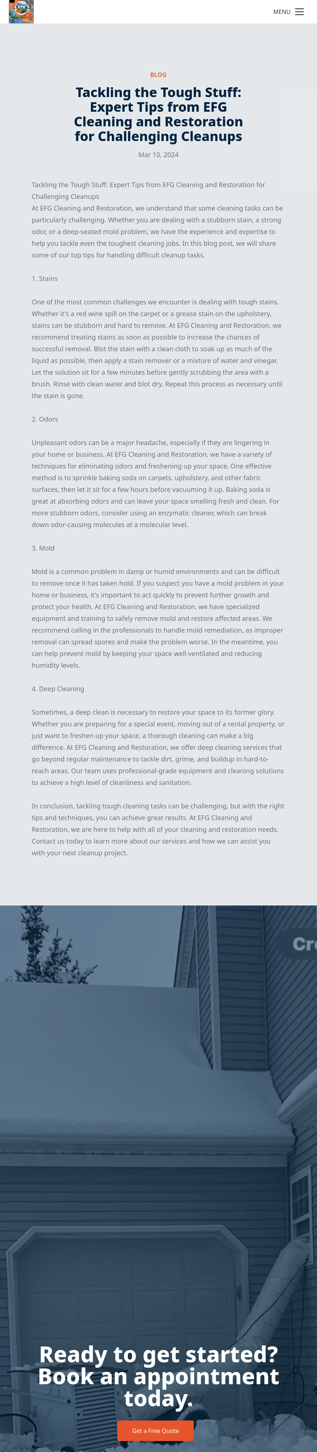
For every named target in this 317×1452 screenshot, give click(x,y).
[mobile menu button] (299, 12)
